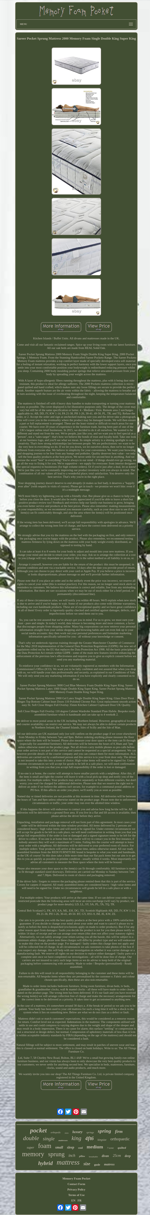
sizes (66, 1133)
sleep (70, 1147)
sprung (56, 1154)
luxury (77, 1132)
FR (79, 1200)
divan (105, 1156)
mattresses (63, 1140)
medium (95, 1146)
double (31, 1138)
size (86, 1163)
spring (104, 1131)
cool (80, 1147)
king (76, 1138)
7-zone (110, 1147)
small (59, 1147)
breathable (93, 1156)
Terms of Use (76, 1195)
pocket (38, 1130)
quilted (122, 1147)
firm (119, 1131)
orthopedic (56, 1132)
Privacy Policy (76, 1189)
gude (97, 1164)
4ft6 (89, 1138)
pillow (82, 1156)
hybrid (45, 1163)
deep (128, 1156)
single (49, 1138)
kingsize (102, 1139)
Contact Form (76, 1184)
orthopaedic (120, 1139)
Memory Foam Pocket (76, 1178)
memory (33, 1154)
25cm (117, 1155)
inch (72, 1155)
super (30, 1147)
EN (73, 1200)
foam (44, 1145)
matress (109, 1164)
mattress (68, 1162)
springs (90, 1132)
